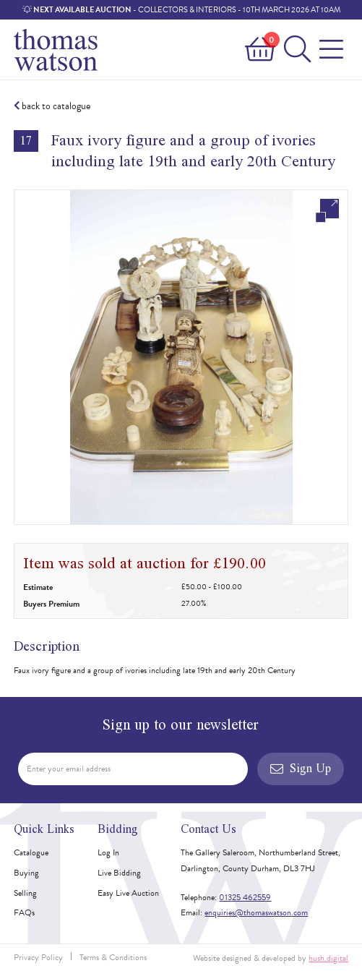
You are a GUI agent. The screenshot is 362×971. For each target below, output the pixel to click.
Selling (25, 892)
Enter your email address (69, 768)
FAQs (24, 912)
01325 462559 (245, 897)
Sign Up (300, 768)
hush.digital (328, 957)
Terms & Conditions (113, 957)
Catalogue (31, 852)
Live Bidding (119, 872)
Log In (108, 852)
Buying (26, 872)
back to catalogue (52, 106)
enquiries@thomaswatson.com (256, 912)
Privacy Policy (38, 957)
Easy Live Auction (128, 892)
